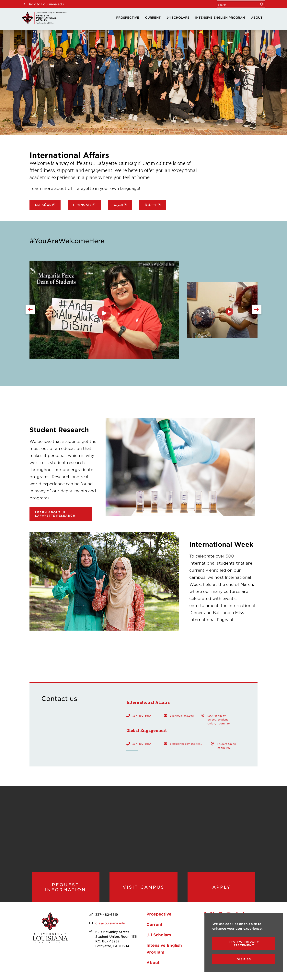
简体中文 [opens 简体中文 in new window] (151, 204)
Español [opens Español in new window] (43, 204)
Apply (221, 889)
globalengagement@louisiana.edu (186, 743)
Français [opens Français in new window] (82, 204)
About (256, 17)
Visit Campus (143, 889)
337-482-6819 (141, 715)
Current (153, 17)
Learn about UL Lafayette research (55, 514)
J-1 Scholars (177, 17)
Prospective (127, 17)
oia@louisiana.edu (182, 715)
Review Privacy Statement (243, 943)
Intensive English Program (220, 17)
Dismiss (244, 959)
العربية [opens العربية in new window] (118, 204)
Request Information (65, 889)
